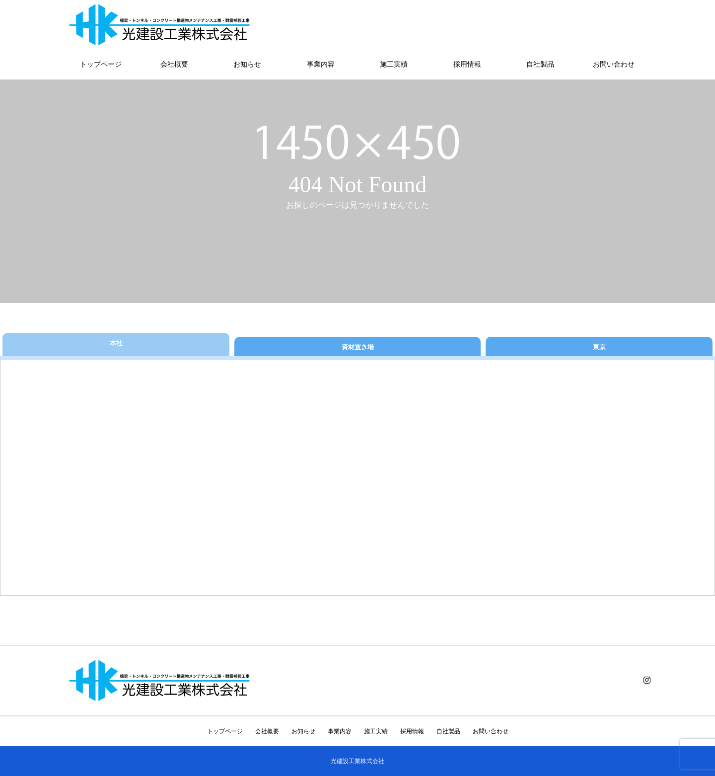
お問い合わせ (614, 64)
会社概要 (174, 64)
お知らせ (247, 64)
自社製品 (540, 64)
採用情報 (467, 64)
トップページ (101, 64)
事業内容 (321, 64)
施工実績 (394, 64)
